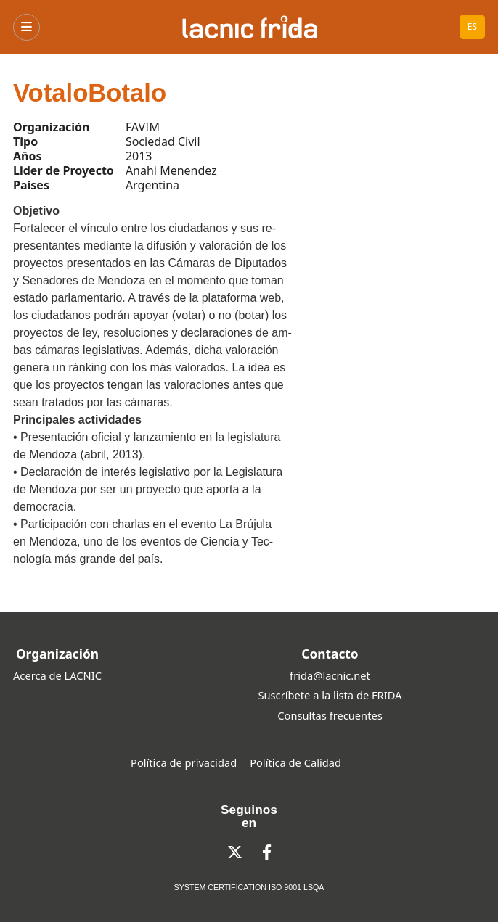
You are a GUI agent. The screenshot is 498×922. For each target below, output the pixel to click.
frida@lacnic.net (330, 675)
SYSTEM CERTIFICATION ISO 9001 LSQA (249, 887)
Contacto (329, 653)
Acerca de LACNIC (57, 675)
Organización (57, 653)
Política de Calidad (295, 762)
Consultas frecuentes (329, 715)
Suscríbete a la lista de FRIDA (330, 695)
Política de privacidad (184, 762)
